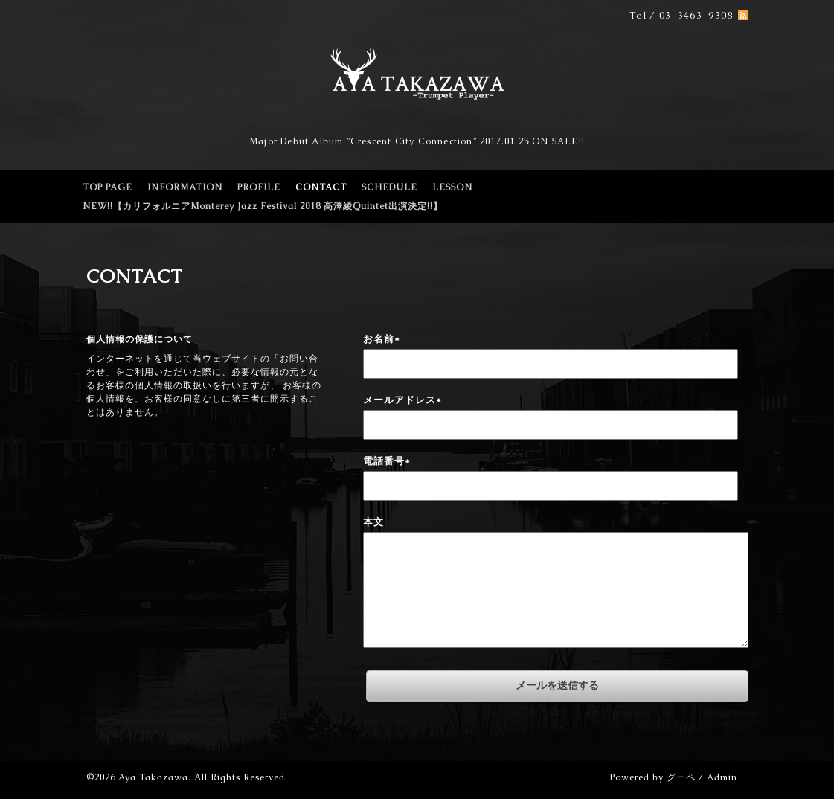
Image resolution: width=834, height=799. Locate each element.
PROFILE (258, 187)
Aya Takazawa (153, 777)
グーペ (681, 777)
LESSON (452, 187)
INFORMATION (184, 187)
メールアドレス (402, 400)
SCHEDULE (389, 187)
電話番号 (387, 461)
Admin (722, 777)
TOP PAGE (107, 187)
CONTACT (321, 187)
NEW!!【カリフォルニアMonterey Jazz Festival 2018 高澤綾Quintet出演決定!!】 (263, 206)
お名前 (381, 339)
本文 (373, 522)
